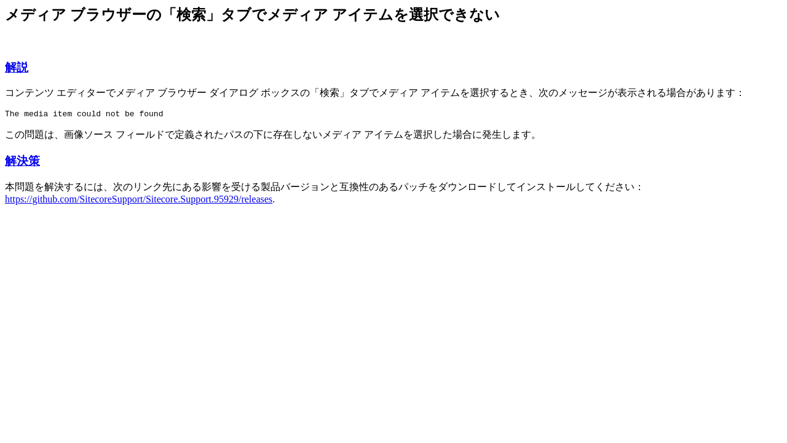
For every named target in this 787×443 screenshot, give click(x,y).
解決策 (22, 162)
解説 (16, 67)
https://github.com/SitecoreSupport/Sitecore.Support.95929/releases (138, 201)
